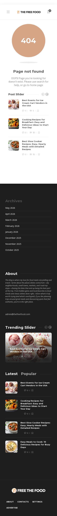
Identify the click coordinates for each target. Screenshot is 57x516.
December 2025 (13, 237)
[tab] (11, 374)
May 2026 (10, 207)
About (10, 502)
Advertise (12, 508)
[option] (28, 127)
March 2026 (11, 219)
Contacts (23, 502)
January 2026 (11, 231)
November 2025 (13, 243)
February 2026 (12, 226)
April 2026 (10, 213)
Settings (37, 502)
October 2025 (12, 250)
